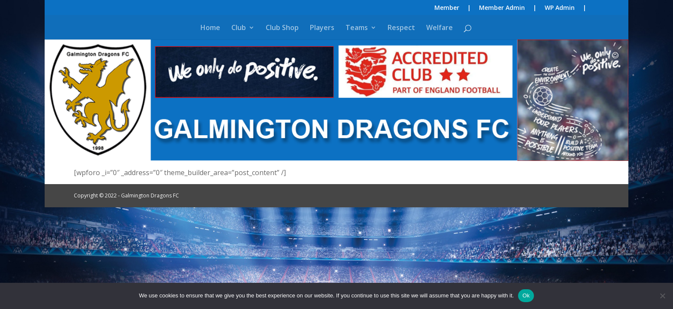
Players (322, 28)
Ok (526, 295)
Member (446, 8)
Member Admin (502, 8)
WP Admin (560, 8)
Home (210, 28)
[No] (662, 295)
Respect (401, 28)
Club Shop (282, 28)
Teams (357, 28)
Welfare (439, 28)
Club (238, 28)
